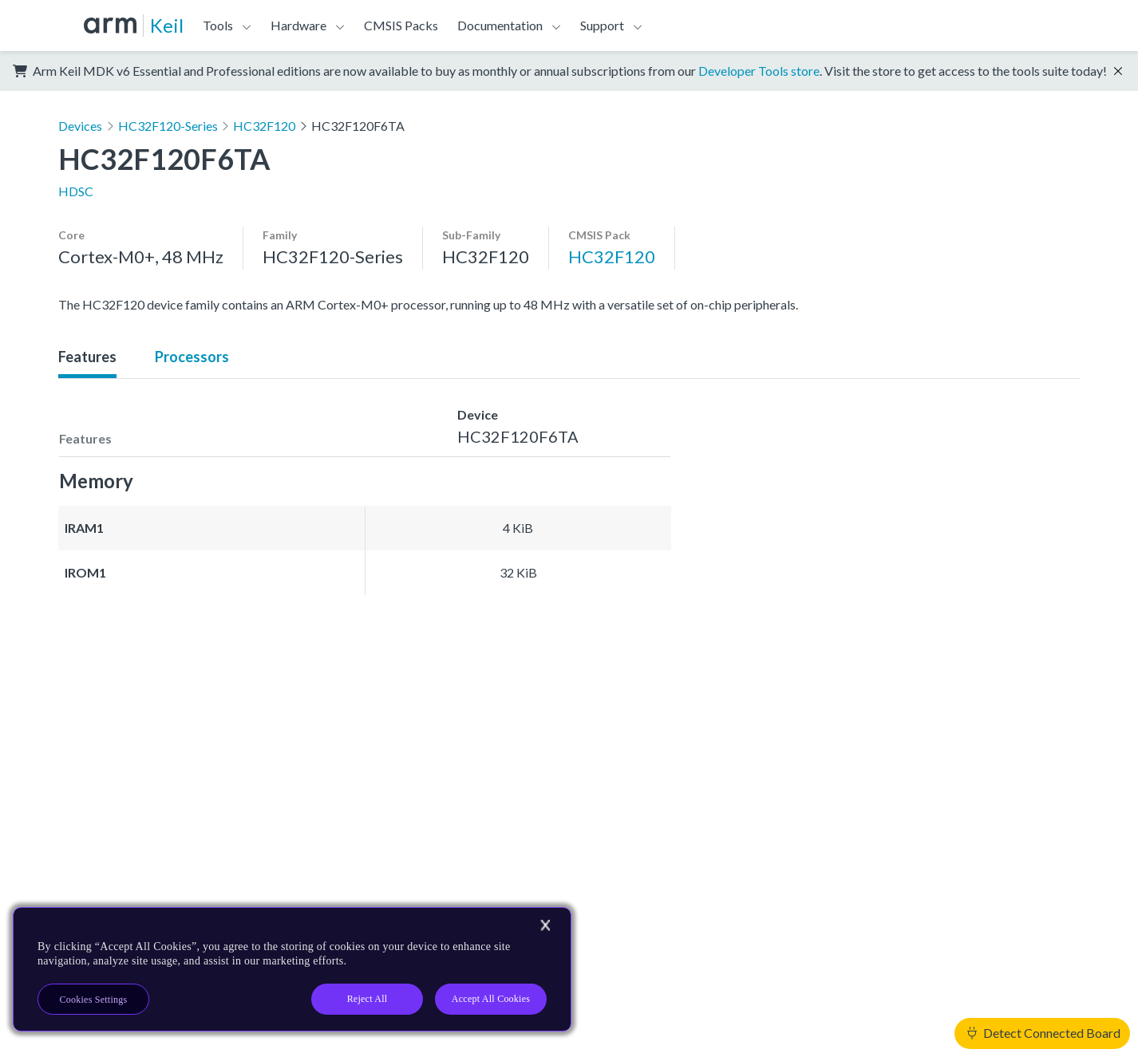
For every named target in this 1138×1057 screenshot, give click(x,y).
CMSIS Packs (401, 25)
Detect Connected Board (1043, 1032)
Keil (167, 25)
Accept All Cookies (491, 998)
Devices (80, 125)
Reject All (367, 998)
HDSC (75, 191)
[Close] (545, 925)
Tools (218, 25)
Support (602, 25)
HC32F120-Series (168, 125)
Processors (192, 356)
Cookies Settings (94, 999)
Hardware (298, 25)
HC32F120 (264, 125)
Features (87, 356)
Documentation (500, 25)
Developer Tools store (759, 70)
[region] (292, 969)
